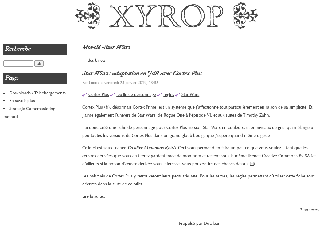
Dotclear (212, 223)
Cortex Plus (98, 94)
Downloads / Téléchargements (37, 93)
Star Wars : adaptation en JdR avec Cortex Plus (142, 73)
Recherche (17, 49)
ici (252, 163)
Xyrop (167, 15)
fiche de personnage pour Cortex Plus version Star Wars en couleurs (180, 127)
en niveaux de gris (267, 127)
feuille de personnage (136, 94)
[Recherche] (18, 63)
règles (168, 94)
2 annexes (309, 210)
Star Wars (190, 94)
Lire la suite (92, 196)
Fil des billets (94, 60)
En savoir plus (22, 100)
